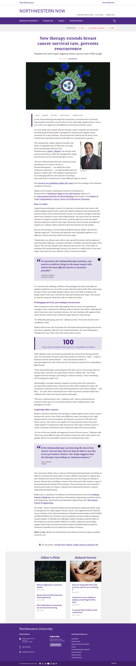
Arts (82, 28)
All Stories (100, 15)
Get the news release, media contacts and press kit (76, 545)
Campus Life (49, 21)
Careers (73, 646)
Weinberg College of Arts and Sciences (63, 193)
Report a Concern (76, 654)
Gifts (112, 28)
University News (76, 21)
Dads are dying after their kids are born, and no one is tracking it (85, 587)
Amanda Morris (73, 58)
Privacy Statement (76, 652)
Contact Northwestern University (80, 649)
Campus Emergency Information (80, 644)
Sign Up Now (55, 645)
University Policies (76, 657)
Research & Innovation (29, 21)
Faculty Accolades (97, 28)
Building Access (75, 641)
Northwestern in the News (85, 15)
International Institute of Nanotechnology (55, 196)
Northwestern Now (42, 11)
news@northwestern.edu (28, 651)
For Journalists (108, 2)
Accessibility (74, 638)
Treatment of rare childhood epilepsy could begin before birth (83, 600)
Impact (62, 21)
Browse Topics (111, 15)
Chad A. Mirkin (53, 151)
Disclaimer (114, 663)
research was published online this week (55, 183)
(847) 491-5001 (26, 647)
